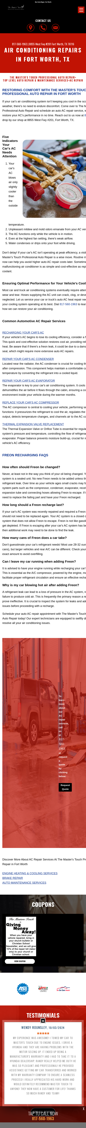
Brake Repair (12, 893)
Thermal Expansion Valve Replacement (33, 439)
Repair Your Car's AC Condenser (28, 374)
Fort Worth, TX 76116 (63, 44)
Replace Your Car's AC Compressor (30, 417)
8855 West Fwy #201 (40, 44)
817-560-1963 (19, 44)
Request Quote (65, 802)
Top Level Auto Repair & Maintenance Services (35, 80)
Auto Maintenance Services (24, 898)
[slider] (43, 1048)
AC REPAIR (76, 80)
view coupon (19, 976)
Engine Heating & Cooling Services (29, 888)
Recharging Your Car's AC (23, 347)
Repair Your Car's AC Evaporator (28, 396)
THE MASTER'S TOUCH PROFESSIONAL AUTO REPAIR (42, 77)
